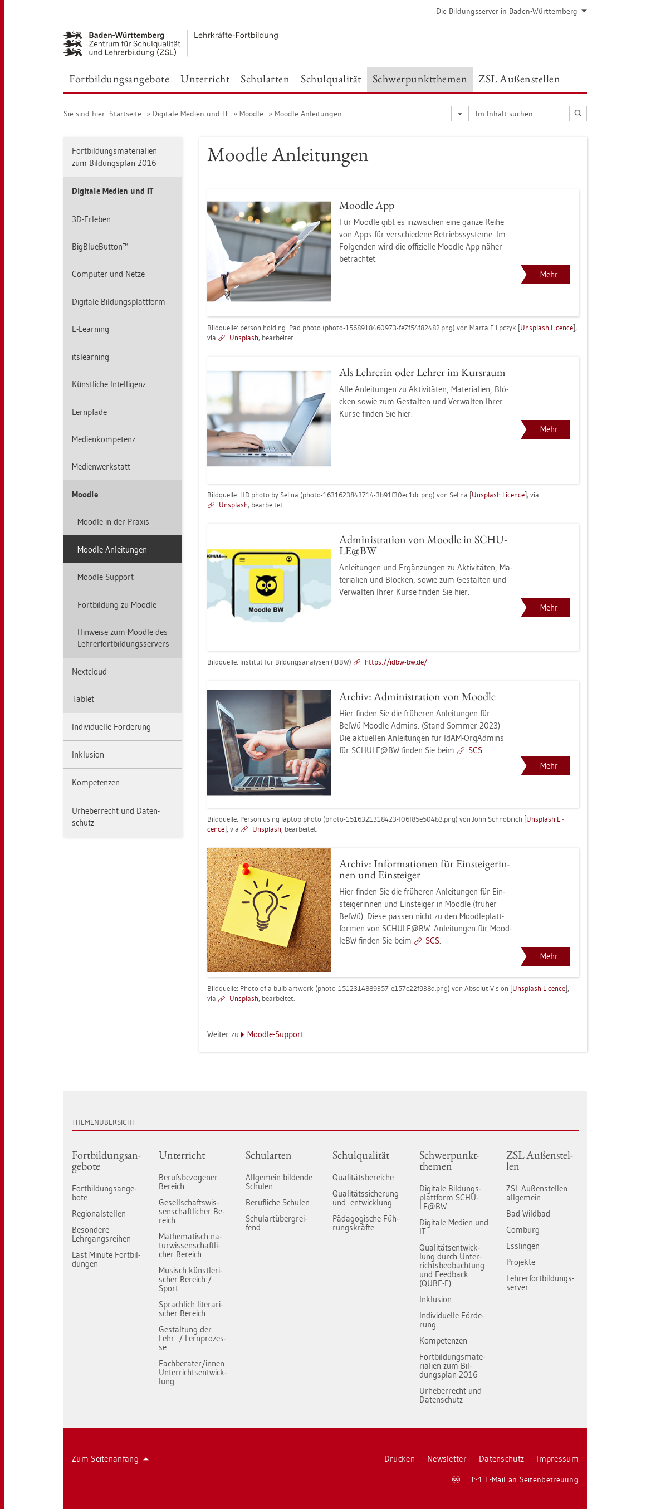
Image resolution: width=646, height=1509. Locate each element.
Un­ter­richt (182, 1154)
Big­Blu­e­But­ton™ (100, 246)
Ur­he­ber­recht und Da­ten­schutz (116, 816)
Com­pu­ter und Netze (108, 273)
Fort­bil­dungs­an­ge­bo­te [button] (119, 78)
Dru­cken (399, 1458)
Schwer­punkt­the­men (449, 1160)
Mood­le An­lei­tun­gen (308, 114)
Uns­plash (243, 337)
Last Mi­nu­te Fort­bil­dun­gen (106, 1259)
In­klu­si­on (88, 754)
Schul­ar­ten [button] (265, 78)
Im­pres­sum (557, 1458)
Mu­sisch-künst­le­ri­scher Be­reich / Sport (190, 1279)
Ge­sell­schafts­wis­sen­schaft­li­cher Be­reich (191, 1211)
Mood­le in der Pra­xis (113, 521)
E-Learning (90, 329)
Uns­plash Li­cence (546, 327)
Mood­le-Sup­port (275, 1034)
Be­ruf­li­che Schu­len (278, 1202)
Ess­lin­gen (523, 1246)
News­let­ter (447, 1458)
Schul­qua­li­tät (360, 1154)
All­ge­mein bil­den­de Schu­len (279, 1181)
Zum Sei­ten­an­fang (110, 1458)
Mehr (549, 274)
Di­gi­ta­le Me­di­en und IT (190, 114)
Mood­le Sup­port (105, 577)
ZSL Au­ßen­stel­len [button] (519, 78)
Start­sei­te (125, 114)
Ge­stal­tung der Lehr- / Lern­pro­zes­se (192, 1338)
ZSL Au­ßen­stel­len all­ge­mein (536, 1193)
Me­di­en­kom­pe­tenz (103, 439)
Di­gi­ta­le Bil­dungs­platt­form (118, 301)
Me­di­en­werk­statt (101, 466)
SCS (475, 750)
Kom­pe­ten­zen (96, 782)
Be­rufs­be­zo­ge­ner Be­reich (188, 1181)
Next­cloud (89, 671)
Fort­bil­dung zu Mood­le (116, 604)
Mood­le (251, 114)
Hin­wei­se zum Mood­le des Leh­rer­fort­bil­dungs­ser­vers (123, 638)
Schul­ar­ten (269, 1154)
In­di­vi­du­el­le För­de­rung (111, 726)
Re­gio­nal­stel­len (99, 1213)
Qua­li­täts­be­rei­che (363, 1177)
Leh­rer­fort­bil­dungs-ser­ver (540, 1282)
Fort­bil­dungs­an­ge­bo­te (106, 1160)
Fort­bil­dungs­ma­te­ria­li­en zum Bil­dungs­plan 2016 (114, 156)
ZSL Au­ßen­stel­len (539, 1160)
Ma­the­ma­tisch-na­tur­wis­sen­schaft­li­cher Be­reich (190, 1245)
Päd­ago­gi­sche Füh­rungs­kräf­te (365, 1223)
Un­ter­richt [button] (204, 78)
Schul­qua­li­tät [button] (331, 78)
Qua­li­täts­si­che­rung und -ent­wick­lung (365, 1198)
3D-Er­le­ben (91, 219)
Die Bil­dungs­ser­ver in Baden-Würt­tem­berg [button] (511, 11)
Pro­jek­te (520, 1262)
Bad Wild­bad (528, 1213)
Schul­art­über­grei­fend (276, 1223)
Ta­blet (83, 699)
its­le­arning (90, 356)
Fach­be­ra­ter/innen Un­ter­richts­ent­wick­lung (193, 1372)
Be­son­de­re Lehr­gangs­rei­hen (101, 1234)
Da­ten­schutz (501, 1458)
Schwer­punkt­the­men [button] (420, 78)
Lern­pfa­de (89, 412)
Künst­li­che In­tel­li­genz (109, 384)
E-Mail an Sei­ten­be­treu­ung (525, 1479)
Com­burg (523, 1229)
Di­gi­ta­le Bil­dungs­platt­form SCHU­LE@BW (450, 1197)
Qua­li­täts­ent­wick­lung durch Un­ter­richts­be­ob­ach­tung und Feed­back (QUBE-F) (451, 1265)
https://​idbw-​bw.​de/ (396, 661)
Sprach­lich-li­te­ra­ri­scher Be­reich (191, 1308)
